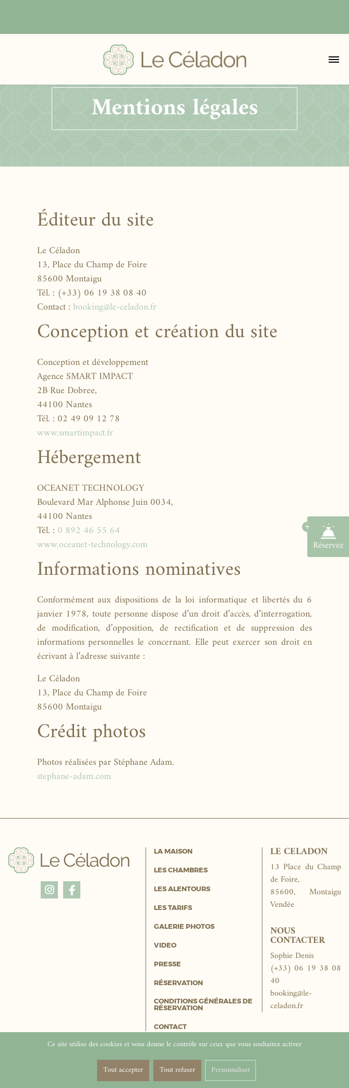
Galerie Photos (184, 926)
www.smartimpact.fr (75, 433)
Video (165, 945)
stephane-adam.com (74, 776)
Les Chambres (181, 870)
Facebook (71, 888)
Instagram (49, 888)
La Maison (173, 851)
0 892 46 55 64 (88, 531)
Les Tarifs (173, 907)
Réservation (178, 982)
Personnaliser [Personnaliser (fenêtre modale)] (230, 1070)
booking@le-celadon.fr (115, 307)
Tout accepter (123, 1070)
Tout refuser (177, 1070)
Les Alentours (182, 888)
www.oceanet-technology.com (92, 545)
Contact (170, 1026)
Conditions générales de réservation (203, 1004)
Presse (167, 964)
